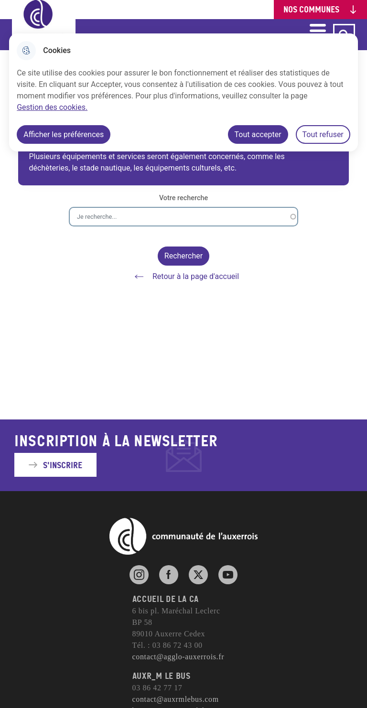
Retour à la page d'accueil (183, 277)
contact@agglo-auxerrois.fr (178, 657)
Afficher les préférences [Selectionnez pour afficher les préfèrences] (63, 134)
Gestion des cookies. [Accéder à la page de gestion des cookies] (52, 107)
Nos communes (311, 9)
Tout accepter (258, 134)
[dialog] (183, 92)
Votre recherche (183, 198)
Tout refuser (323, 134)
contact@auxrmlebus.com (175, 699)
